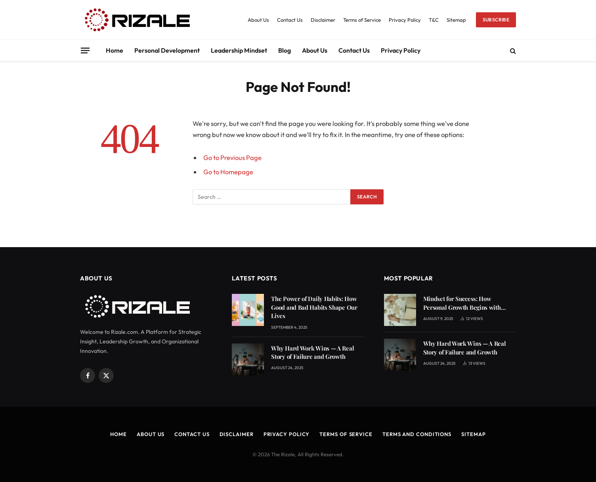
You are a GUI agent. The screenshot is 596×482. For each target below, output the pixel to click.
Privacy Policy (405, 20)
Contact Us (290, 20)
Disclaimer (323, 20)
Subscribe (496, 20)
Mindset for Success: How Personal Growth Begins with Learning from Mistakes (462, 303)
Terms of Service (362, 20)
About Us (258, 20)
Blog (284, 50)
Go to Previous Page (232, 157)
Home (114, 50)
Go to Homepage (228, 172)
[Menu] (85, 50)
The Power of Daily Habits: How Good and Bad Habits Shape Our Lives (314, 307)
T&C (434, 20)
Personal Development (167, 50)
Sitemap (456, 20)
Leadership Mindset (239, 50)
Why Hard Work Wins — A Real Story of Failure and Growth (312, 352)
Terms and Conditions (416, 434)
